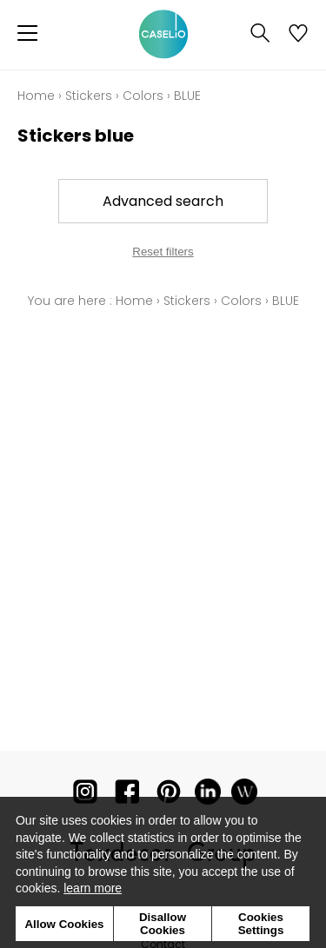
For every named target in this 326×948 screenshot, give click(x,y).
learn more (92, 888)
